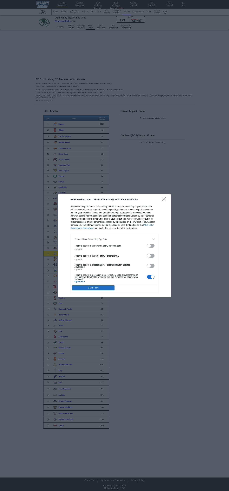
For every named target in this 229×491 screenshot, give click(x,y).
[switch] (151, 246)
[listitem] (114, 239)
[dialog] (114, 245)
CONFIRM (93, 288)
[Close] (165, 199)
